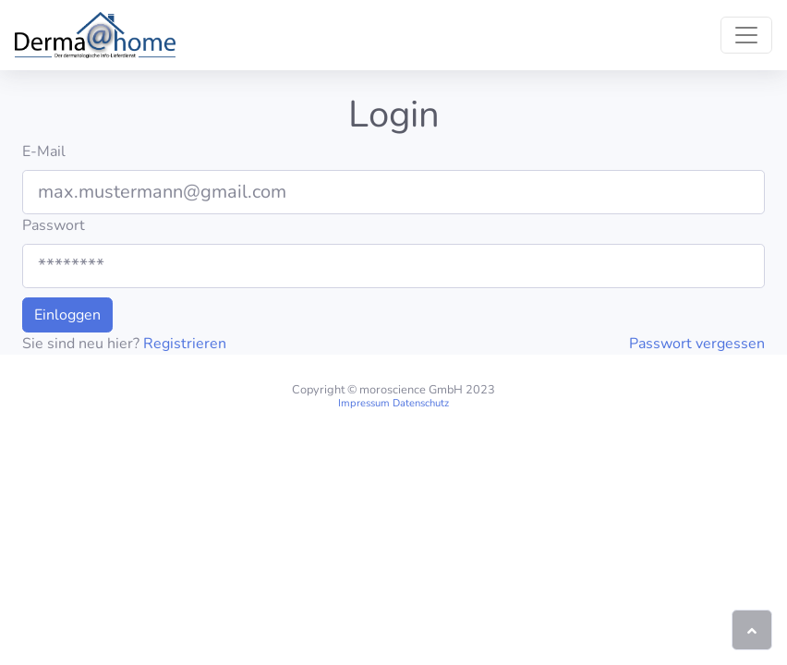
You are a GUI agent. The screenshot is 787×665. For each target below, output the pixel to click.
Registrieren (184, 343)
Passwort (53, 225)
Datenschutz (421, 403)
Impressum (364, 403)
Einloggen (67, 315)
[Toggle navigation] (746, 35)
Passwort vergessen (697, 343)
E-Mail (44, 151)
